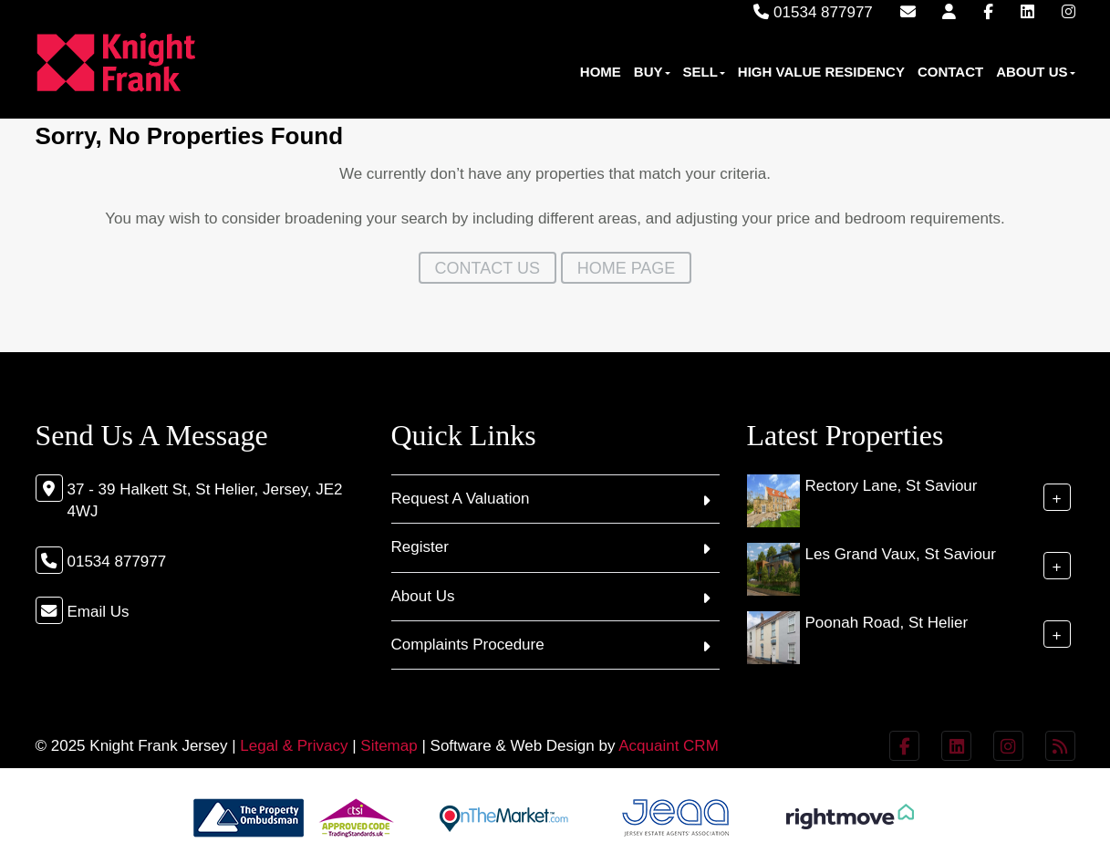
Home (600, 71)
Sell (704, 71)
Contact (950, 71)
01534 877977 (812, 12)
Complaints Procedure (468, 644)
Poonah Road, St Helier (887, 622)
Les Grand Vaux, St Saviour (900, 554)
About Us (1035, 71)
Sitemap (388, 745)
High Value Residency (821, 71)
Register (420, 547)
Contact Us (487, 268)
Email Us (98, 611)
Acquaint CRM (668, 745)
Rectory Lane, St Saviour (891, 485)
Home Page (626, 268)
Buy (652, 71)
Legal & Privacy (294, 745)
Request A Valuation (460, 498)
